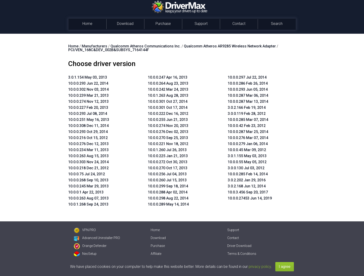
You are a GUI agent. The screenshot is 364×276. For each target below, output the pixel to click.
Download (125, 23)
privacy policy (260, 266)
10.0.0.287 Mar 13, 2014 (248, 101)
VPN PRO (85, 230)
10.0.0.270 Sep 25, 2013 (168, 138)
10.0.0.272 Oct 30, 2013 (167, 162)
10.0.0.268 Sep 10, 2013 (88, 180)
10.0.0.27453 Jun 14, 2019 (250, 198)
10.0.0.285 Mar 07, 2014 (248, 119)
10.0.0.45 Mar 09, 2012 (247, 150)
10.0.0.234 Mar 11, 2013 (88, 150)
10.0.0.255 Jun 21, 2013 (168, 119)
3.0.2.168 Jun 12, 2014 (247, 186)
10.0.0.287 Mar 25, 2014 (248, 132)
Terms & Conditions (241, 253)
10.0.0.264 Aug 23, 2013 (168, 83)
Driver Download (239, 245)
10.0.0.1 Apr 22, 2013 (86, 192)
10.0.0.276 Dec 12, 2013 (88, 144)
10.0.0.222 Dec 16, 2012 (168, 113)
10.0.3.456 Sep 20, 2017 (248, 192)
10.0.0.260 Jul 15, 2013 (167, 180)
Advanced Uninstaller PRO (97, 237)
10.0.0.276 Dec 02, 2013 (168, 132)
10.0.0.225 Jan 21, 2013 (168, 156)
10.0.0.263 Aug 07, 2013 (88, 198)
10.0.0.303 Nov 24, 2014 (88, 162)
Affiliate (156, 253)
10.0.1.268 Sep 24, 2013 (88, 204)
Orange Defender (90, 245)
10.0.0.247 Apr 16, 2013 (167, 77)
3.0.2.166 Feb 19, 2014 (247, 107)
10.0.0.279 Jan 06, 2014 (248, 144)
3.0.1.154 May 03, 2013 (87, 77)
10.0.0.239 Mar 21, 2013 (88, 95)
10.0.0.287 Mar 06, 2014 (248, 95)
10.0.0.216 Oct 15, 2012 (88, 138)
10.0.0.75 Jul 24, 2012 (86, 174)
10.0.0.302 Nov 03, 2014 (88, 89)
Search (277, 23)
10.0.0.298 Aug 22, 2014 (168, 198)
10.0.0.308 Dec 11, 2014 (88, 125)
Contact (238, 23)
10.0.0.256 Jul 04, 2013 (167, 174)
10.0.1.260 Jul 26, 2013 (167, 150)
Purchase (163, 23)
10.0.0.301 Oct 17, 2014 (167, 107)
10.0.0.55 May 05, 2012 (247, 162)
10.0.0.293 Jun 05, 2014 (248, 89)
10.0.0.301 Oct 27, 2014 (167, 101)
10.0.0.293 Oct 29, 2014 (88, 132)
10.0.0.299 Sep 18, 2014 (168, 186)
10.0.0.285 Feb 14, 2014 (248, 174)
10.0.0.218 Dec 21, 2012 (88, 168)
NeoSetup (85, 253)
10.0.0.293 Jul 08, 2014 (87, 113)
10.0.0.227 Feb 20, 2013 (88, 107)
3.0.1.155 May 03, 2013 (247, 156)
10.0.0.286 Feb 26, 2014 (248, 83)
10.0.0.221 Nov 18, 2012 (168, 144)
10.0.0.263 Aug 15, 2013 (88, 156)
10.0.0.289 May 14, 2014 (168, 204)
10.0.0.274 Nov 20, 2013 (168, 125)
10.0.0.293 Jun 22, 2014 (88, 83)
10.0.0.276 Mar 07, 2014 (248, 138)
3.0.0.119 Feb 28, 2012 (247, 113)
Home (87, 23)
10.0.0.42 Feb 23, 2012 (247, 125)
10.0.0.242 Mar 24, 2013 (168, 89)
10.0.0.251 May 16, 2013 (88, 119)
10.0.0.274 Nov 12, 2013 (88, 101)
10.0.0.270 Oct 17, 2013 (167, 168)
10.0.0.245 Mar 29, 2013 (88, 186)
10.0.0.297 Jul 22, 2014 (247, 77)
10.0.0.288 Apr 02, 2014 (167, 192)
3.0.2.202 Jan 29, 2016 (247, 180)
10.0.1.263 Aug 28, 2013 (168, 95)
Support (201, 23)
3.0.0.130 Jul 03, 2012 (246, 168)
